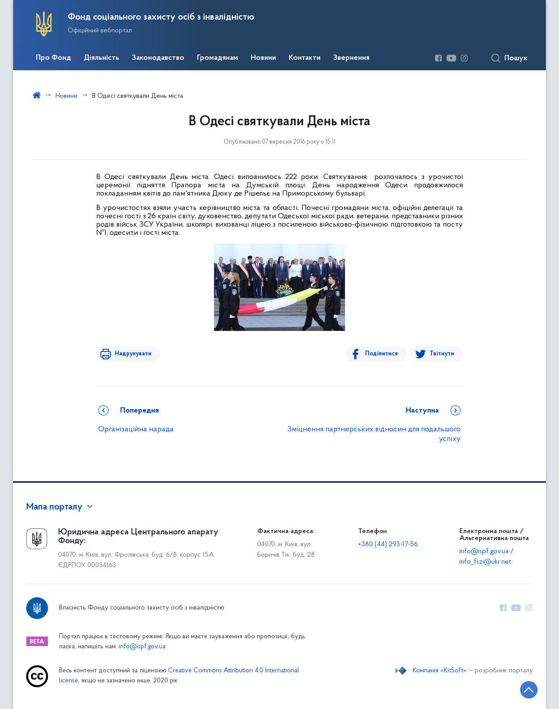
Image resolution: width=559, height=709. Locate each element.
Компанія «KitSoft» (440, 670)
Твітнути (442, 354)
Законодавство (158, 58)
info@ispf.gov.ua (142, 647)
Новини (263, 58)
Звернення (351, 58)
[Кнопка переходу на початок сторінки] (526, 689)
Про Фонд (53, 58)
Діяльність (101, 58)
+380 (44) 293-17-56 (388, 544)
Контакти (305, 58)
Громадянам (217, 58)
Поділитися (382, 354)
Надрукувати (132, 354)
